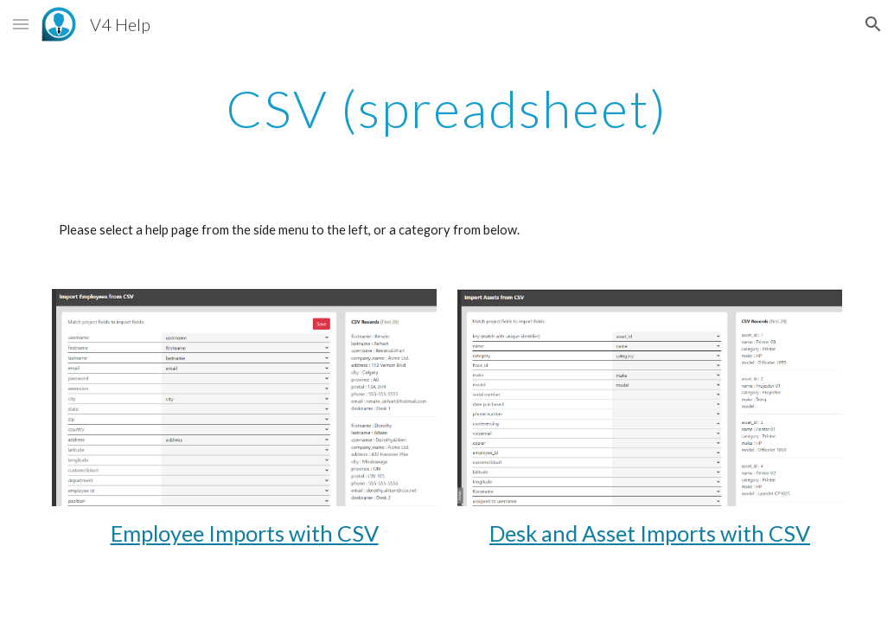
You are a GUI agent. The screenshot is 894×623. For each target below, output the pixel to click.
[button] (21, 24)
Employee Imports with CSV (245, 533)
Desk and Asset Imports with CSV (649, 533)
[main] (447, 108)
